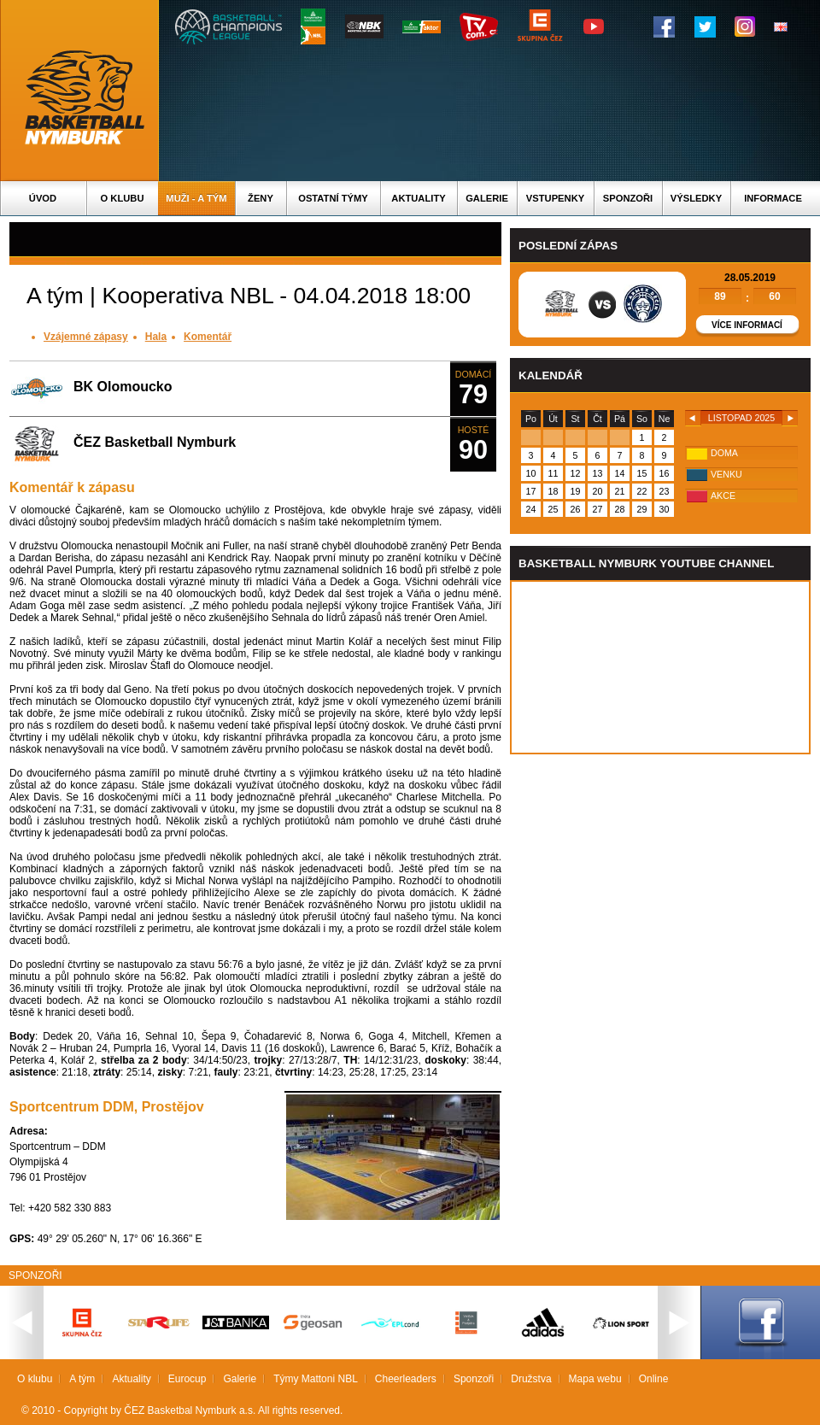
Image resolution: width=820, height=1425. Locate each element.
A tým (82, 1379)
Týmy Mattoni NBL (315, 1379)
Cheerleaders (405, 1379)
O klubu (122, 198)
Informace (773, 198)
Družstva (531, 1379)
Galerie (487, 198)
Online (654, 1379)
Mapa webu (595, 1379)
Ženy (260, 198)
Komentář (207, 337)
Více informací (747, 325)
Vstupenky (555, 198)
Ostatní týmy (333, 198)
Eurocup (187, 1379)
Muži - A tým (196, 198)
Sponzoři (628, 198)
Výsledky (696, 198)
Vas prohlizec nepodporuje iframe (660, 667)
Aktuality (418, 198)
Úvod (42, 198)
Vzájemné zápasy (86, 337)
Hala (156, 337)
